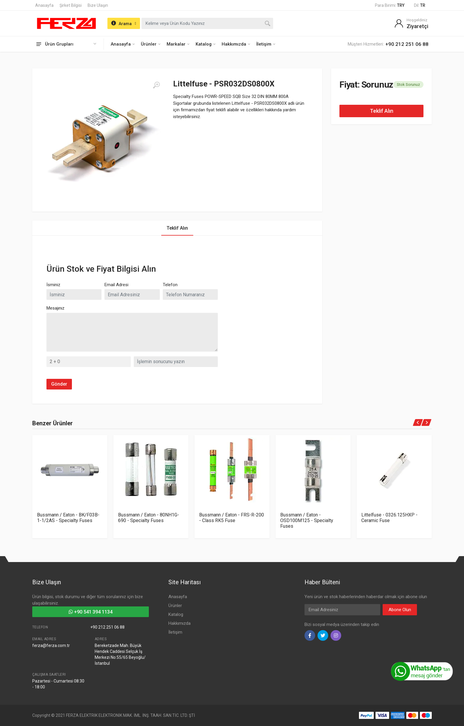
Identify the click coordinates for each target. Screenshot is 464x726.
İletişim (265, 44)
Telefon (170, 284)
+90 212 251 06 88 (107, 627)
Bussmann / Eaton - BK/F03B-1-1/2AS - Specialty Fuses (68, 517)
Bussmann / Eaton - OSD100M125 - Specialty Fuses (306, 520)
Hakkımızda (236, 44)
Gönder (59, 384)
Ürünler (150, 44)
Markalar (178, 44)
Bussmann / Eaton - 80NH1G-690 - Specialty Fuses (148, 517)
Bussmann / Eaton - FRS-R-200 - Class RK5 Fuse (231, 517)
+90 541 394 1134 (90, 612)
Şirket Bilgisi (70, 5)
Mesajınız (55, 308)
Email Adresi (116, 284)
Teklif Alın (381, 111)
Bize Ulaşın (98, 5)
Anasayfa (44, 5)
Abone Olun (400, 609)
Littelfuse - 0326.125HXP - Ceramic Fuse (389, 517)
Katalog (205, 44)
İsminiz (53, 284)
